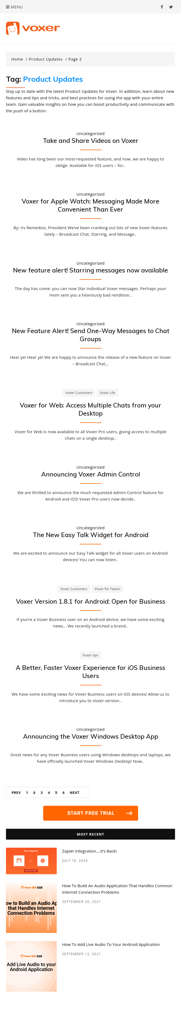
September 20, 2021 (81, 901)
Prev (16, 792)
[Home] (19, 59)
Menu (14, 6)
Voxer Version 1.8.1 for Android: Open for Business (90, 601)
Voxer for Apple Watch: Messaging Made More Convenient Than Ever (90, 205)
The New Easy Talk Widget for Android (90, 535)
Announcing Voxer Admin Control (90, 474)
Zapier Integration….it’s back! (89, 851)
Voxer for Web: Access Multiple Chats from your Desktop (90, 409)
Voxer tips (90, 655)
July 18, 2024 (75, 860)
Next (74, 792)
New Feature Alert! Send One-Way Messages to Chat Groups (90, 335)
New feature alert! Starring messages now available (90, 270)
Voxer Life (107, 392)
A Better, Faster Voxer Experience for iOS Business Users (90, 672)
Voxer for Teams (107, 589)
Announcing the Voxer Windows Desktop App (90, 736)
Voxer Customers (78, 392)
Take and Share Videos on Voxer (90, 140)
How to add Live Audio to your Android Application (111, 944)
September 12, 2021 (81, 954)
